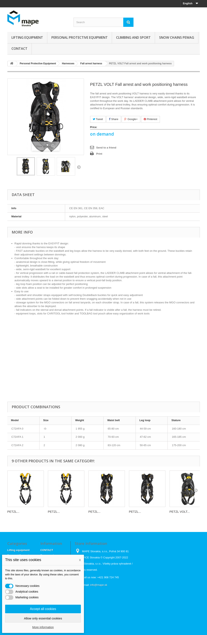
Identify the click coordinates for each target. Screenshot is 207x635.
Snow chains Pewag (176, 37)
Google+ (131, 119)
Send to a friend (106, 147)
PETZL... (13, 511)
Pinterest (150, 119)
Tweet (98, 119)
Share (113, 119)
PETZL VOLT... (180, 511)
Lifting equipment (27, 37)
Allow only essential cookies (43, 618)
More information (43, 627)
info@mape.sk (98, 584)
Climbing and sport (133, 37)
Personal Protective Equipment (79, 37)
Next (79, 167)
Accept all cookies (43, 609)
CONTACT (19, 48)
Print (99, 153)
